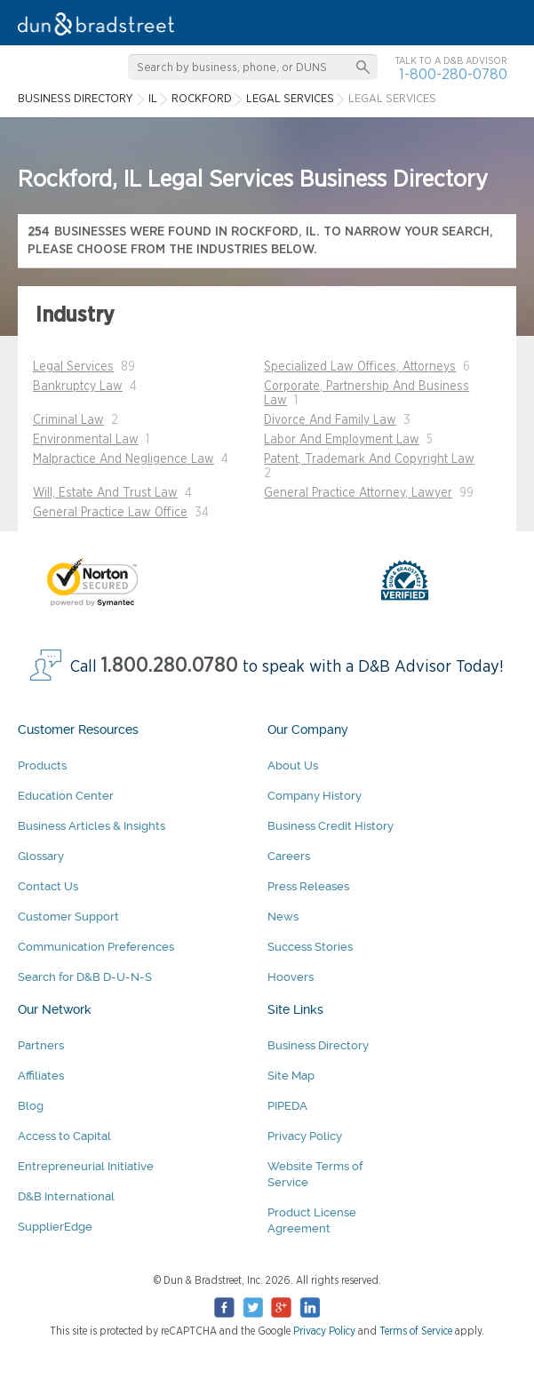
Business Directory (318, 1045)
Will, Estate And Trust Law (105, 493)
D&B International (66, 1196)
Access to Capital (64, 1136)
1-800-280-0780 (453, 74)
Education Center (66, 795)
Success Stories (310, 946)
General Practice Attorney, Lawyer (358, 493)
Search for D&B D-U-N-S (85, 977)
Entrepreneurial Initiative (86, 1166)
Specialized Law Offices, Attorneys (360, 367)
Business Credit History (330, 826)
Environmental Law (86, 440)
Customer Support (68, 916)
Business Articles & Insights (91, 826)
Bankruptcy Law (78, 386)
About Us (292, 765)
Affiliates (41, 1075)
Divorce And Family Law (330, 420)
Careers (288, 856)
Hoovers (290, 977)
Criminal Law (68, 420)
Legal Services (73, 367)
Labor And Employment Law (341, 440)
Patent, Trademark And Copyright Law (369, 459)
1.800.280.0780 (169, 666)
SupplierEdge (55, 1226)
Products (42, 765)
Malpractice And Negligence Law (123, 459)
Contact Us (48, 886)
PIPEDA (287, 1105)
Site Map (291, 1075)
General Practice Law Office (110, 512)
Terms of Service (415, 1331)
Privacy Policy (304, 1136)
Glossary (41, 856)
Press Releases (308, 886)
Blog (31, 1105)
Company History (314, 795)
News (283, 916)
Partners (41, 1045)
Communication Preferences (96, 946)
